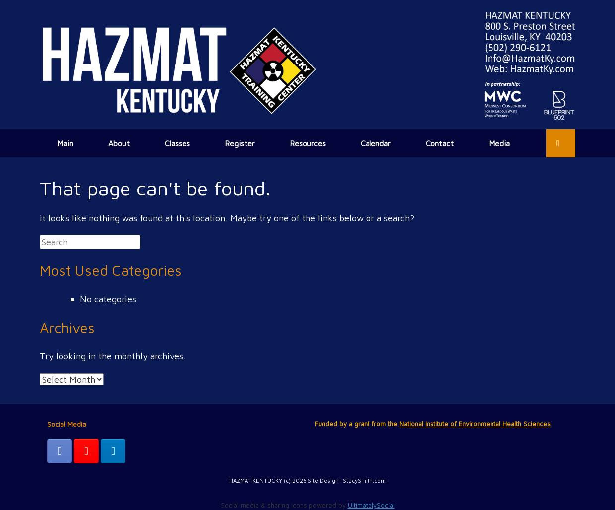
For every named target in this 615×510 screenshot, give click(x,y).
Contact (440, 143)
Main (65, 143)
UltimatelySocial (371, 505)
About (119, 143)
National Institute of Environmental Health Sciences (475, 424)
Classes (177, 143)
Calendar (376, 143)
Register (240, 143)
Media (499, 143)
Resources (308, 143)
